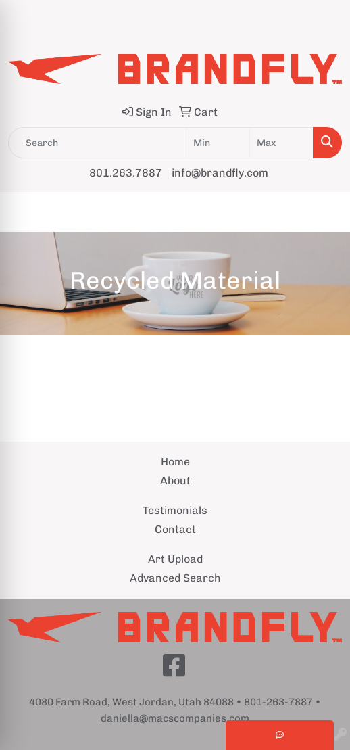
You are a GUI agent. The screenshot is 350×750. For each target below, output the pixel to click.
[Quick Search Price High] (281, 142)
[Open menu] (322, 212)
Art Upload (175, 559)
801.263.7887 (125, 172)
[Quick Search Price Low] (218, 142)
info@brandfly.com (220, 172)
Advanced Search (175, 577)
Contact (175, 529)
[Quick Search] (97, 142)
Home (175, 461)
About (175, 480)
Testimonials (175, 510)
